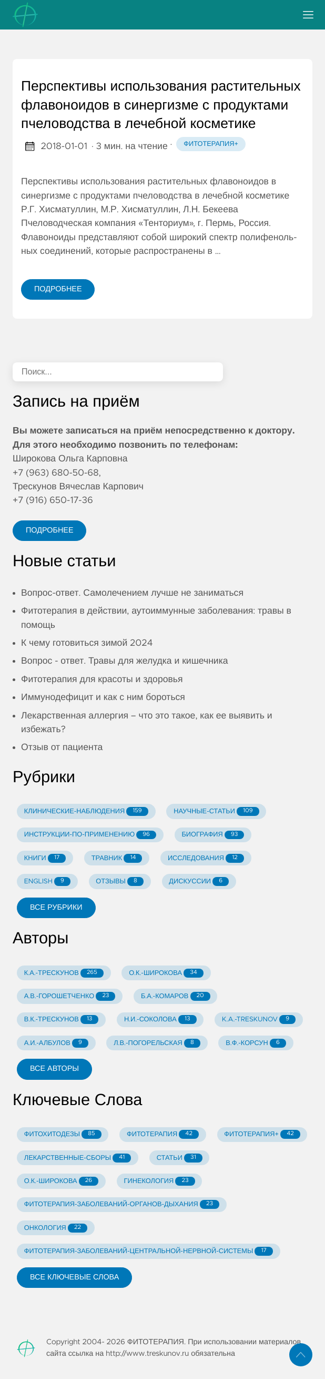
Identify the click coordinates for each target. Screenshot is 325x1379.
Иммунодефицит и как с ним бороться (103, 697)
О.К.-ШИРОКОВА (166, 973)
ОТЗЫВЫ (120, 881)
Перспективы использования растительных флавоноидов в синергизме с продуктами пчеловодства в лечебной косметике (161, 105)
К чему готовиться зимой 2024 (87, 643)
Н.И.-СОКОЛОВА (160, 1019)
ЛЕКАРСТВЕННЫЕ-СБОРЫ (77, 1158)
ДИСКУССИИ (199, 881)
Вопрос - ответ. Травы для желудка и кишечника (124, 661)
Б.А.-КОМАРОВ (175, 996)
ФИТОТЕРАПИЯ (163, 1134)
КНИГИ (45, 858)
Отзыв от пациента (62, 747)
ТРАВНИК (117, 858)
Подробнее (58, 289)
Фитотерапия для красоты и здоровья (102, 679)
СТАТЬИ (179, 1158)
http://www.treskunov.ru (147, 1353)
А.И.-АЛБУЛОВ (56, 1043)
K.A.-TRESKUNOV (259, 1019)
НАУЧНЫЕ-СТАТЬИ (216, 811)
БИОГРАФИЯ (212, 835)
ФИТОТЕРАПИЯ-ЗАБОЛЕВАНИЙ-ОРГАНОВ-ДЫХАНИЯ (121, 1204)
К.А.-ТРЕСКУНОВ (64, 973)
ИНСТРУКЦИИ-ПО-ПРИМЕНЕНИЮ (90, 835)
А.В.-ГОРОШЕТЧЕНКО (70, 996)
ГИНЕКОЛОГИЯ (159, 1181)
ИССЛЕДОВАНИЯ (206, 858)
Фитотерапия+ (211, 144)
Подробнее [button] (49, 530)
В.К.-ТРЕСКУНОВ (61, 1019)
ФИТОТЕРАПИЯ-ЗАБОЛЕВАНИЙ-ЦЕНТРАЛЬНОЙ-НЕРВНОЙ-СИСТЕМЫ (148, 1251)
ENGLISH (47, 881)
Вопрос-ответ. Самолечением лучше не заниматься (132, 593)
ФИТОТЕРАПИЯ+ (262, 1134)
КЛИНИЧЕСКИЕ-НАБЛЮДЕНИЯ (86, 811)
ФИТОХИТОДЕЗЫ (62, 1134)
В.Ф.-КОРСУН (256, 1043)
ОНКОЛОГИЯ (55, 1228)
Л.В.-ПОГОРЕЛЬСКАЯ (157, 1043)
